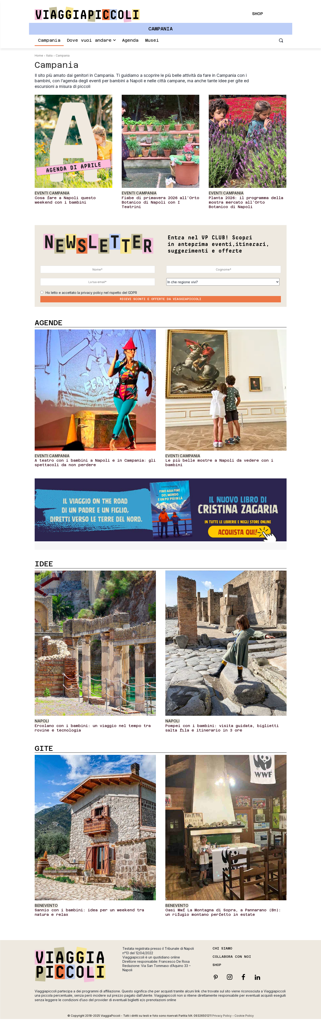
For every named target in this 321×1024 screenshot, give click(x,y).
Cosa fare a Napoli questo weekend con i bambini (65, 200)
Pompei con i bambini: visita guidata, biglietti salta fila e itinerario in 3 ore (222, 728)
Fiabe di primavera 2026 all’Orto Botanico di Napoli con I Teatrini (160, 202)
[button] (281, 40)
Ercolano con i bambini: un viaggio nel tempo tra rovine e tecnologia (93, 728)
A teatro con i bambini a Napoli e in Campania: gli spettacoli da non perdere (95, 462)
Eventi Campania (52, 193)
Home (39, 55)
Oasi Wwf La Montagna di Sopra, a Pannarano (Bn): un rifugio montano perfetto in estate (223, 912)
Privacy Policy (222, 1015)
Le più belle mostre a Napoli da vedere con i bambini (219, 462)
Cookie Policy (244, 1015)
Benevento (46, 905)
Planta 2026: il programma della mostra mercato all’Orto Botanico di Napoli (246, 202)
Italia (49, 55)
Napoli (42, 721)
